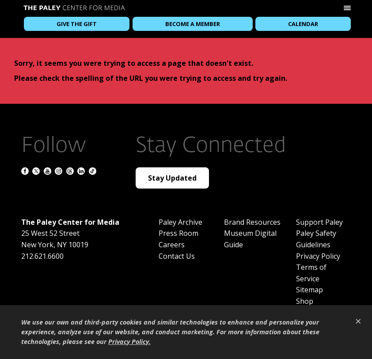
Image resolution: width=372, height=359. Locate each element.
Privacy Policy (318, 256)
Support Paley (319, 222)
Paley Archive (180, 222)
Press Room (178, 233)
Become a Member (192, 24)
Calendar (303, 24)
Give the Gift (77, 24)
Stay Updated (172, 178)
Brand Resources (252, 222)
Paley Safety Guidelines (316, 238)
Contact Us (177, 256)
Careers (172, 244)
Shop (304, 301)
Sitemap (309, 290)
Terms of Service (311, 272)
